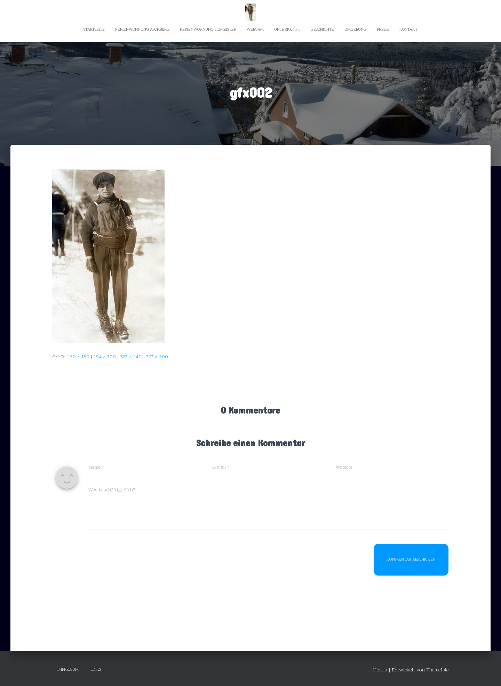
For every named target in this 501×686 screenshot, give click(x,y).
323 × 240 (131, 357)
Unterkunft (287, 29)
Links (95, 669)
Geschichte (322, 29)
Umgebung (355, 29)
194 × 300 (105, 357)
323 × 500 (157, 357)
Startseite (94, 29)
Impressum (68, 669)
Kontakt (408, 29)
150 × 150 (78, 357)
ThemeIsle (437, 670)
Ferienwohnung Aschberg (142, 29)
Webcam (255, 29)
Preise (383, 29)
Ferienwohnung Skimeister (208, 29)
